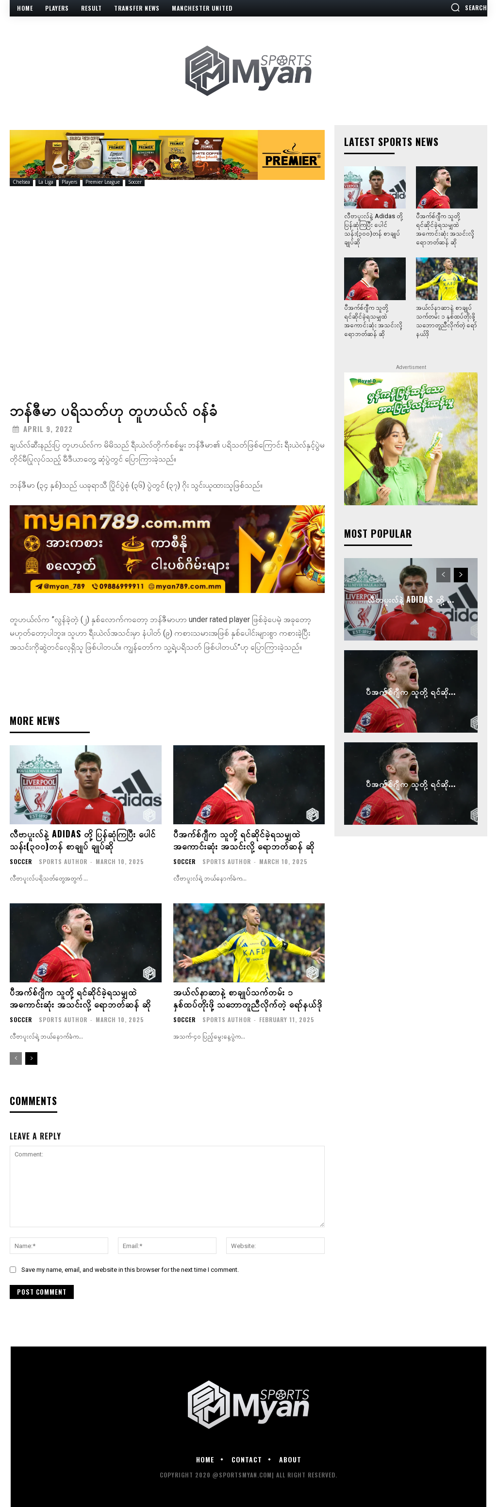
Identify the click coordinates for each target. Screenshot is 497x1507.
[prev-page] (16, 1058)
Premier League (103, 182)
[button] (468, 7)
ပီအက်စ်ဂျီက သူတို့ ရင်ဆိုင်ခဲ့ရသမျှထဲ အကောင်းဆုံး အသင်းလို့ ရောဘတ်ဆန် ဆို (244, 839)
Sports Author (63, 861)
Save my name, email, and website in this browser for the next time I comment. (130, 1269)
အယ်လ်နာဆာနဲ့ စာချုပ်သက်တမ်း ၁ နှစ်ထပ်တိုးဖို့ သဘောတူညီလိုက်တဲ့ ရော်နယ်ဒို (247, 997)
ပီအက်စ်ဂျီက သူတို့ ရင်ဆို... (411, 691)
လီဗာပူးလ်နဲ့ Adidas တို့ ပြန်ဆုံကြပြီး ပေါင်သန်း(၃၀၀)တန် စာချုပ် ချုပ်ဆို (83, 839)
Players (69, 182)
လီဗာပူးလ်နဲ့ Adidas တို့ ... (410, 599)
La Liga (45, 182)
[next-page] (31, 1058)
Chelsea (21, 182)
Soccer (135, 182)
